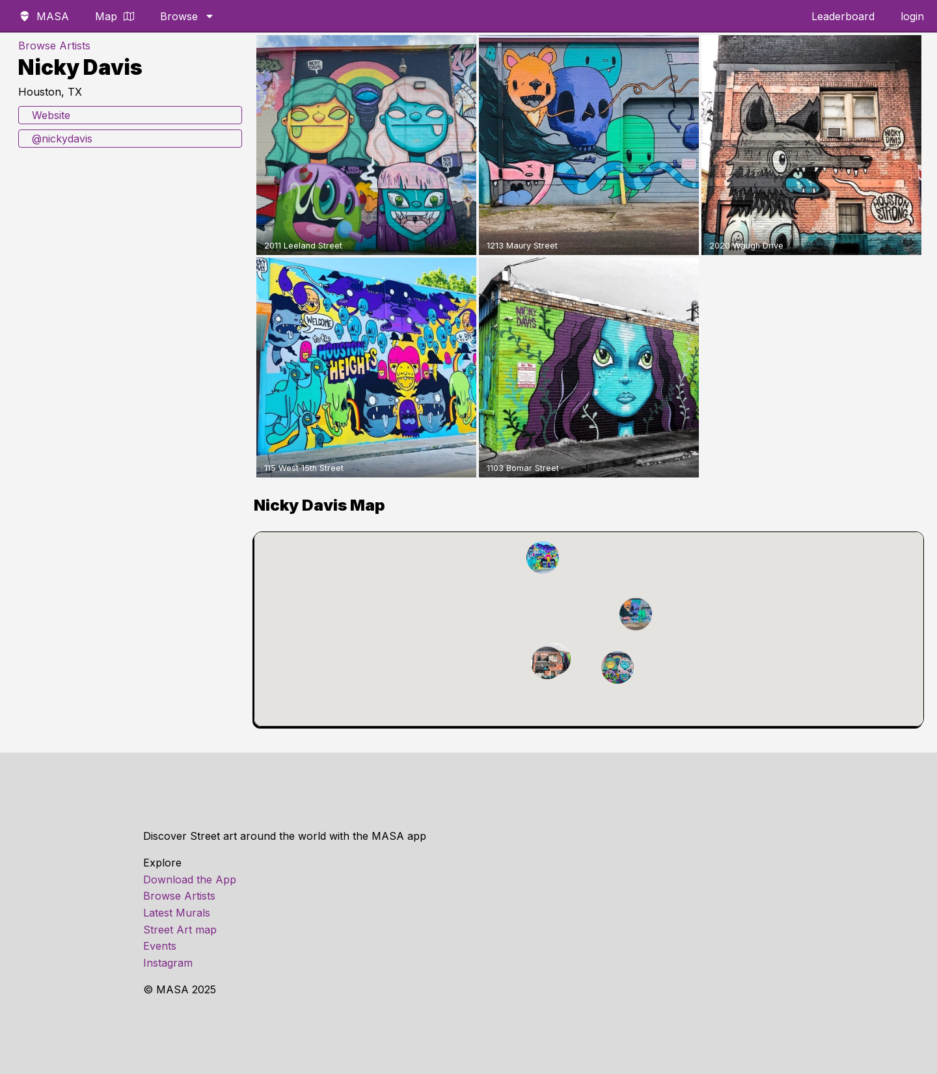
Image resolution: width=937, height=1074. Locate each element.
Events (159, 945)
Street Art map (180, 929)
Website (51, 115)
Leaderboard (843, 16)
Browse (187, 16)
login (912, 16)
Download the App (189, 879)
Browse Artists (54, 45)
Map (114, 16)
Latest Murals (176, 912)
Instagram (168, 962)
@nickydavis (62, 138)
